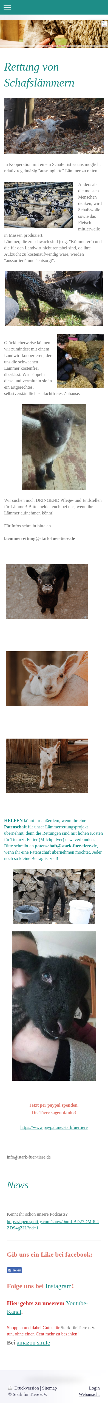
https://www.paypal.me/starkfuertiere (53, 1127)
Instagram (59, 1286)
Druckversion (24, 1388)
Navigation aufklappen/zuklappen (54, 7)
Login (94, 1388)
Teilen (14, 1270)
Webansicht (89, 1394)
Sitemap (49, 1388)
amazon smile (33, 1342)
